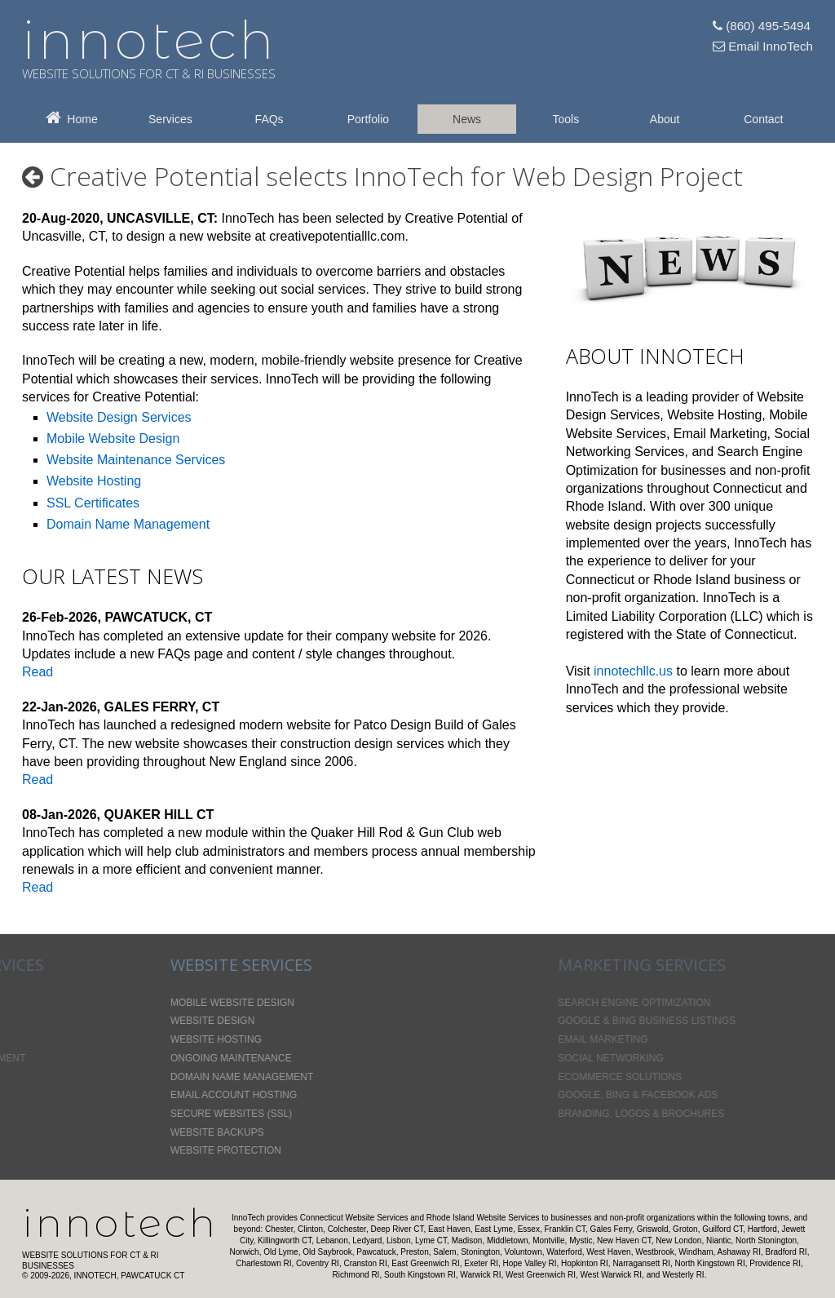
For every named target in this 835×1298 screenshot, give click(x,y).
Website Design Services (119, 418)
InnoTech (120, 1223)
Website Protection (97, 1151)
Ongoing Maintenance (102, 1059)
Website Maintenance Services (135, 460)
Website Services (112, 966)
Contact (763, 119)
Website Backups (88, 1133)
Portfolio (368, 119)
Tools (566, 119)
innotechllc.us (633, 672)
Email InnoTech (763, 46)
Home (72, 117)
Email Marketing (720, 434)
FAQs (269, 119)
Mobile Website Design (112, 439)
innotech (149, 39)
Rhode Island (604, 507)
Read (37, 673)
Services (170, 119)
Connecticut (747, 489)
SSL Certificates (92, 504)
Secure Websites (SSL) (102, 1114)
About (665, 119)
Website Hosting (93, 482)
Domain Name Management (128, 525)
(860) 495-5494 (762, 26)
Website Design (84, 1021)
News (467, 119)
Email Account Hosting (105, 1095)
